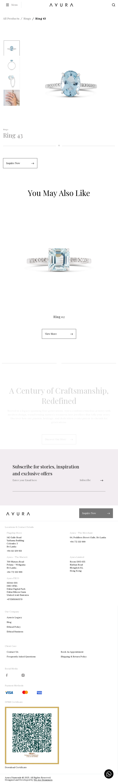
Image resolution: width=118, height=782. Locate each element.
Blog (9, 622)
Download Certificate (16, 767)
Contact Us (12, 651)
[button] (20, 163)
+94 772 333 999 (77, 541)
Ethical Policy (13, 627)
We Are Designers (43, 779)
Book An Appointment (72, 651)
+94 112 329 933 (14, 550)
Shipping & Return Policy (74, 656)
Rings (27, 18)
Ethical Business (15, 631)
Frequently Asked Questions (21, 656)
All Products (11, 18)
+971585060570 (14, 599)
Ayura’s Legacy (14, 617)
